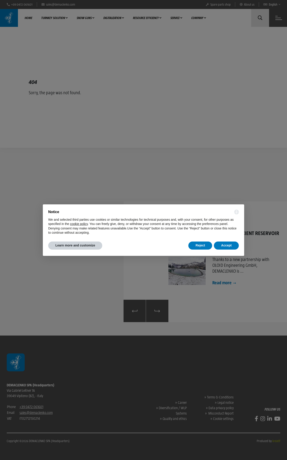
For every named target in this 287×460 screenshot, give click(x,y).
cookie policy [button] (79, 224)
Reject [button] (200, 245)
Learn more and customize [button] (75, 245)
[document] (143, 222)
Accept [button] (226, 245)
